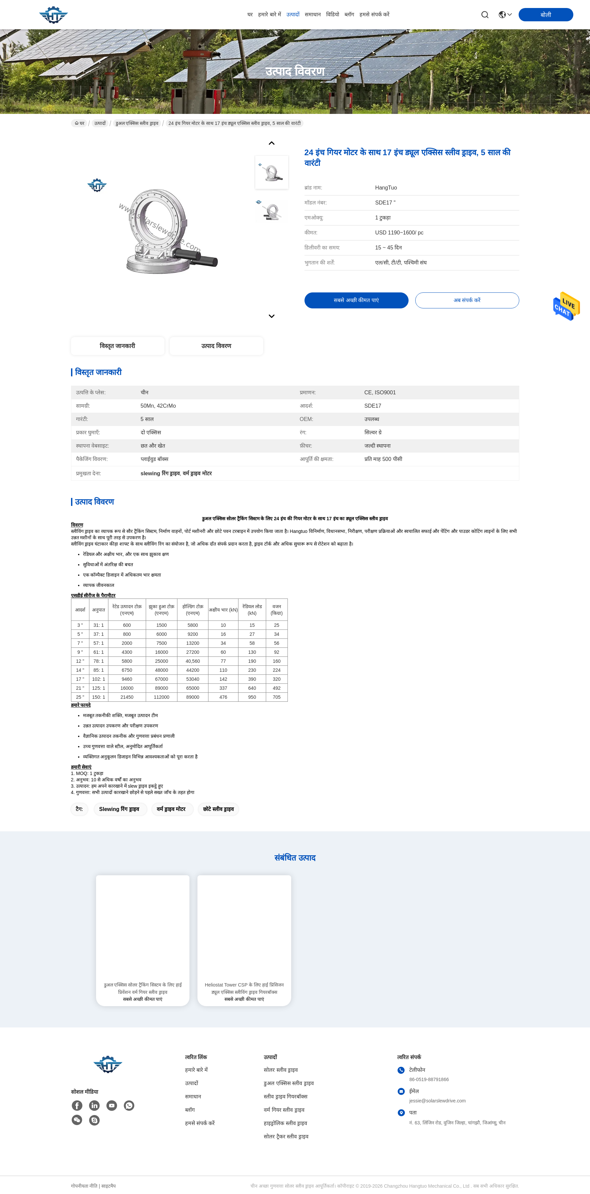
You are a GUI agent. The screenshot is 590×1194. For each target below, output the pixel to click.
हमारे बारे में (269, 14)
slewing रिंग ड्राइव (119, 809)
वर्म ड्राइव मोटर (171, 809)
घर (250, 14)
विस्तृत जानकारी (117, 346)
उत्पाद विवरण (216, 346)
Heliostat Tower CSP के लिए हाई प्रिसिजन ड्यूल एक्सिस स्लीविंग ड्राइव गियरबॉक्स (244, 988)
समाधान (313, 14)
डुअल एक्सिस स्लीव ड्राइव (137, 123)
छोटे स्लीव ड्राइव (218, 809)
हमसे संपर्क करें (375, 14)
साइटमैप (108, 1186)
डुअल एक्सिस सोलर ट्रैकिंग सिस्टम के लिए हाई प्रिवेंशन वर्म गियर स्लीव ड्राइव (143, 988)
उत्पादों (293, 14)
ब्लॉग (349, 14)
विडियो (332, 14)
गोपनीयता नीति (84, 1186)
